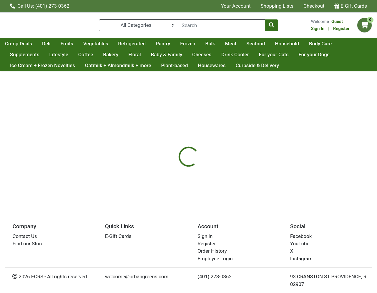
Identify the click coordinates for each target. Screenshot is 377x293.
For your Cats (306, 57)
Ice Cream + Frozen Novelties (42, 68)
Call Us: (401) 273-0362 (39, 6)
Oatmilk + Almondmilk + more (118, 68)
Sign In (317, 29)
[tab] (174, 141)
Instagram (301, 258)
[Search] (221, 26)
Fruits (123, 46)
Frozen (243, 46)
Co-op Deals (74, 46)
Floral (167, 57)
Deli (102, 46)
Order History (212, 251)
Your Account (235, 6)
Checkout (313, 6)
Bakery (143, 57)
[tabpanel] (267, 167)
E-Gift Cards (350, 6)
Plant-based (174, 68)
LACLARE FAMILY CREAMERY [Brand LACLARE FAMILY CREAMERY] (249, 164)
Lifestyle (91, 57)
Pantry (219, 46)
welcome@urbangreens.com (137, 276)
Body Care (21, 57)
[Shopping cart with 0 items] (364, 26)
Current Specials (28, 46)
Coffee (118, 57)
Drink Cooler (268, 57)
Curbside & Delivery (257, 68)
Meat (287, 46)
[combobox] (221, 26)
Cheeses (234, 57)
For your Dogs (346, 57)
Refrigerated (188, 46)
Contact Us (24, 236)
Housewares (211, 68)
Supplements (57, 57)
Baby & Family (199, 57)
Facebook (301, 236)
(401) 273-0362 (214, 276)
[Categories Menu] (138, 26)
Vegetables (151, 46)
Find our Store (27, 243)
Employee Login (214, 258)
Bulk (266, 46)
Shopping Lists (277, 6)
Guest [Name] (337, 22)
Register (341, 29)
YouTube (300, 243)
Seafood (311, 46)
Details (173, 141)
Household (343, 46)
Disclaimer (201, 141)
